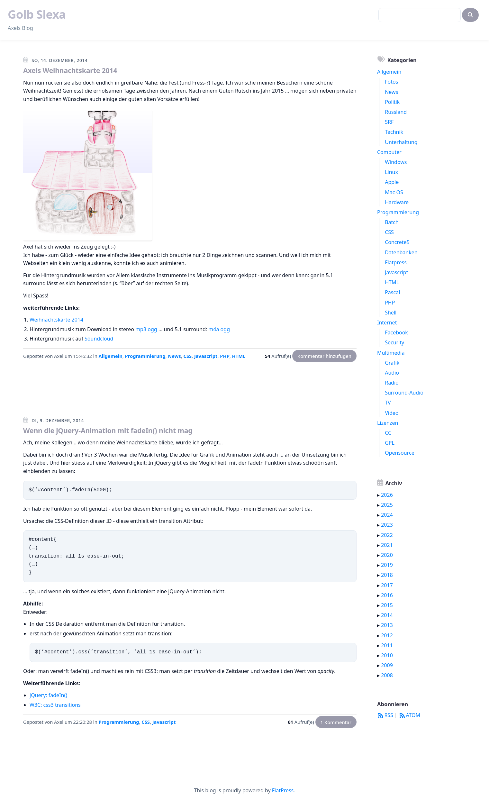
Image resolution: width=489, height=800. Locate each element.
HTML (239, 356)
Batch (392, 222)
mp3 (140, 329)
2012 (387, 635)
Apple (392, 182)
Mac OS (394, 192)
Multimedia (390, 352)
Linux (391, 172)
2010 (387, 655)
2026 (387, 494)
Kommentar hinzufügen (324, 356)
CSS (187, 356)
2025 (387, 504)
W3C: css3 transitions (55, 704)
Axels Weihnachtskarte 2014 (70, 70)
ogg (152, 329)
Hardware (397, 202)
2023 (387, 524)
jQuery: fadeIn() (48, 695)
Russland (396, 111)
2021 (387, 545)
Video (391, 412)
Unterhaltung (401, 142)
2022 (387, 535)
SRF (389, 121)
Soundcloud (99, 338)
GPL (389, 442)
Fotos (391, 81)
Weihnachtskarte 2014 (56, 319)
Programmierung (145, 356)
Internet (387, 322)
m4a (213, 329)
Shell (390, 312)
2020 (387, 555)
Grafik (392, 362)
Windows (396, 162)
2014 (387, 615)
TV (388, 402)
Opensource (399, 452)
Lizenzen (387, 422)
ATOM (409, 715)
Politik (392, 101)
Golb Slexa (37, 14)
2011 (387, 645)
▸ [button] (379, 494)
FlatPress (283, 790)
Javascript (206, 356)
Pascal (392, 292)
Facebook (396, 332)
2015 (387, 605)
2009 (387, 665)
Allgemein (110, 356)
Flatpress (396, 262)
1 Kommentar (336, 722)
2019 (387, 564)
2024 (387, 514)
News (174, 356)
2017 (387, 585)
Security (394, 342)
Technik (394, 131)
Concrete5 (397, 242)
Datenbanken (401, 252)
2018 (387, 574)
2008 (387, 675)
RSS (385, 715)
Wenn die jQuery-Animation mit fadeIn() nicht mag (108, 430)
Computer (389, 152)
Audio (392, 372)
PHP (225, 356)
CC (388, 432)
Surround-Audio (404, 392)
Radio (392, 382)
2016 (387, 595)
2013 (387, 625)
